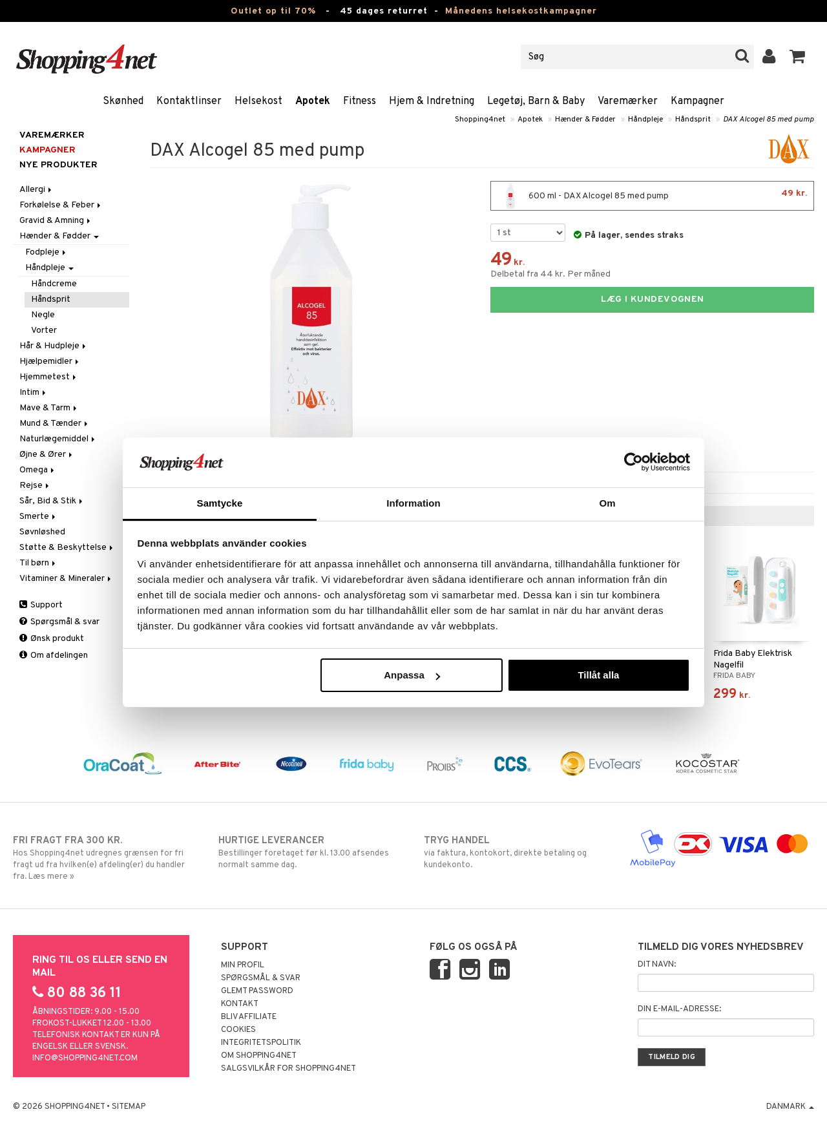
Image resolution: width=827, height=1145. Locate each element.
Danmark (790, 1107)
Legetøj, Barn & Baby (536, 101)
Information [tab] (413, 503)
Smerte (38, 516)
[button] (797, 57)
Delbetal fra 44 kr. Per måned (550, 274)
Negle (43, 315)
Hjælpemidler (50, 361)
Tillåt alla (598, 674)
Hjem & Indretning (431, 101)
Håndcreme (54, 283)
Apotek (312, 101)
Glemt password (257, 991)
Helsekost (258, 101)
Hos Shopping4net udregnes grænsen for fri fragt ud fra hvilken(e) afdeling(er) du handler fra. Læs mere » (105, 858)
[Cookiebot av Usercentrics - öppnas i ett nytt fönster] (633, 462)
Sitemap (128, 1107)
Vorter (44, 330)
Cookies (238, 1030)
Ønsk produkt (51, 638)
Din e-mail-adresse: (679, 1009)
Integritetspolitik (261, 1043)
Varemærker (628, 101)
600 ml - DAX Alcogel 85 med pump (652, 196)
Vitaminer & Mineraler (66, 578)
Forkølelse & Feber (61, 205)
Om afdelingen (53, 655)
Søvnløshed (42, 532)
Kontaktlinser (189, 101)
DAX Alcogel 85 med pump (768, 119)
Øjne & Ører (46, 454)
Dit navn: (657, 965)
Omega (37, 470)
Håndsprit (693, 119)
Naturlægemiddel (58, 439)
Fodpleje (46, 252)
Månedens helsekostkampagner (521, 11)
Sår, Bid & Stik (52, 501)
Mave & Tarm (49, 408)
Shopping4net (480, 119)
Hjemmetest (48, 377)
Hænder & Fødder (585, 119)
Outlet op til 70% (273, 11)
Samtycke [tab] (220, 503)
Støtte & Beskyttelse (67, 547)
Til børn (38, 563)
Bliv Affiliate (249, 1017)
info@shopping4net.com (85, 1058)
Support (41, 605)
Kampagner (697, 101)
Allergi (36, 189)
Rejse (35, 485)
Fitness (359, 101)
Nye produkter (58, 165)
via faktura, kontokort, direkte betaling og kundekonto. (516, 852)
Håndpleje (645, 119)
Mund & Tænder (54, 423)
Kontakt (239, 1004)
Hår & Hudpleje (53, 346)
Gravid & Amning (55, 220)
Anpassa (412, 674)
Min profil (242, 965)
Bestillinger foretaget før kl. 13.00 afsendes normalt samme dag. (310, 852)
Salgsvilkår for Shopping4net (288, 1069)
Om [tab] (607, 503)
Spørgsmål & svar (59, 621)
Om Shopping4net (259, 1056)
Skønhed (123, 101)
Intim (33, 392)
